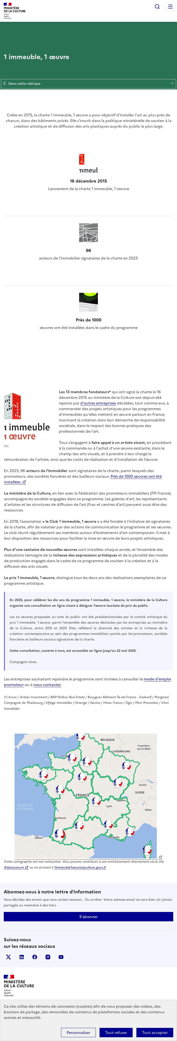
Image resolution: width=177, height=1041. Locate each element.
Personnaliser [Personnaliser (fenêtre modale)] (78, 1032)
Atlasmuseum (14, 867)
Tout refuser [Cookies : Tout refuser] (116, 1032)
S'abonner (88, 916)
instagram (48, 957)
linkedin (21, 957)
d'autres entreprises (98, 403)
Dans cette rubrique (88, 84)
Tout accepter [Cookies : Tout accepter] (155, 1032)
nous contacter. (47, 684)
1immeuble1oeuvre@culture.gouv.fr (80, 867)
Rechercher (157, 6)
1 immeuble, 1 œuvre (36, 57)
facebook (34, 957)
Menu (170, 6)
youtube (61, 957)
